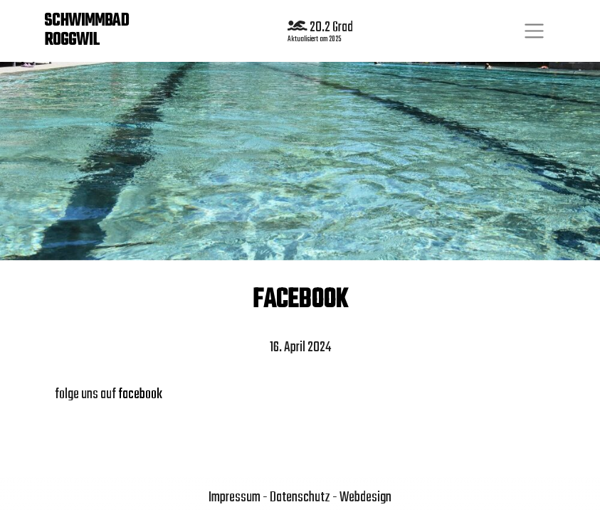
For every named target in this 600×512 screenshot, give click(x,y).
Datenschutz (300, 497)
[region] (300, 160)
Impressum (234, 497)
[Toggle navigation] (534, 31)
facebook (140, 394)
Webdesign (365, 497)
